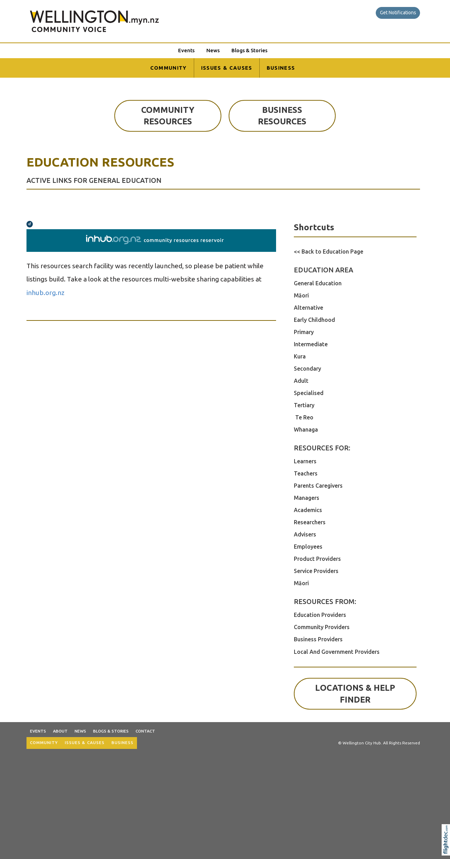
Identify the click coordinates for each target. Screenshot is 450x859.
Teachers (306, 473)
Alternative (308, 307)
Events (186, 50)
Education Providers (320, 615)
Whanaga (306, 429)
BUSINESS (281, 68)
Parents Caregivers (318, 485)
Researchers (310, 522)
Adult (301, 381)
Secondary (307, 368)
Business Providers (318, 639)
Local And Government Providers (337, 652)
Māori (301, 295)
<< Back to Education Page (328, 251)
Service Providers (316, 571)
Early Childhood (314, 320)
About (60, 731)
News (213, 50)
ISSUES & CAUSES (226, 68)
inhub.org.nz (45, 292)
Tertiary (304, 405)
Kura (300, 356)
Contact (145, 731)
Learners (305, 461)
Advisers (305, 534)
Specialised (308, 393)
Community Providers (322, 627)
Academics (308, 510)
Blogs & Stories (249, 50)
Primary (304, 332)
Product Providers (317, 559)
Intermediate (311, 344)
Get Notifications (398, 12)
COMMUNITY (168, 68)
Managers (306, 498)
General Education (318, 283)
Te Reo (303, 417)
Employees (308, 546)
